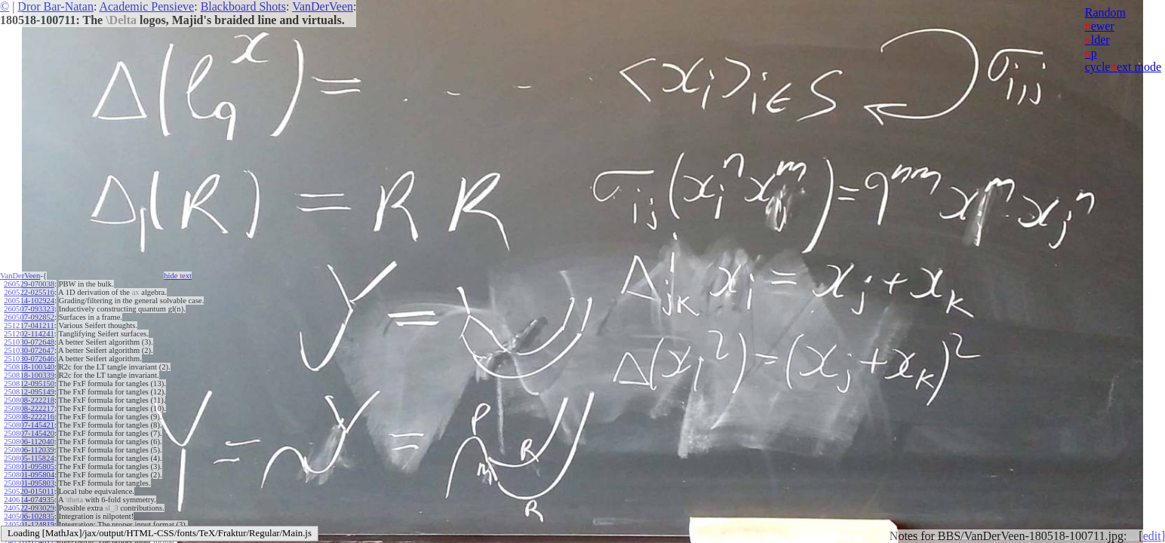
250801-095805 (29, 466)
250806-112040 (29, 441)
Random (1105, 12)
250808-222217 (29, 408)
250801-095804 (29, 475)
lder (1097, 39)
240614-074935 (29, 499)
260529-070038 (29, 284)
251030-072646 (29, 358)
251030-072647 (29, 350)
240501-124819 (29, 524)
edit (1152, 535)
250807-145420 (29, 433)
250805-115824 (29, 458)
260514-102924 (29, 300)
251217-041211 (29, 325)
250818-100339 (29, 375)
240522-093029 (29, 508)
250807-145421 (29, 425)
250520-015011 (29, 491)
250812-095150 (29, 383)
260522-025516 (29, 292)
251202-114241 (29, 334)
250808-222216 (29, 417)
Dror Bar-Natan (55, 6)
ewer (1099, 26)
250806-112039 (29, 450)
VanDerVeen (322, 6)
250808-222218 (29, 400)
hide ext (178, 276)
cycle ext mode (1123, 66)
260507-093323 (29, 309)
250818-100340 (29, 367)
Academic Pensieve (146, 6)
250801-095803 (29, 483)
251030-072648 (29, 342)
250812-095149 (29, 392)
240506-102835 (29, 516)
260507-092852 (29, 317)
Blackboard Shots (243, 6)
